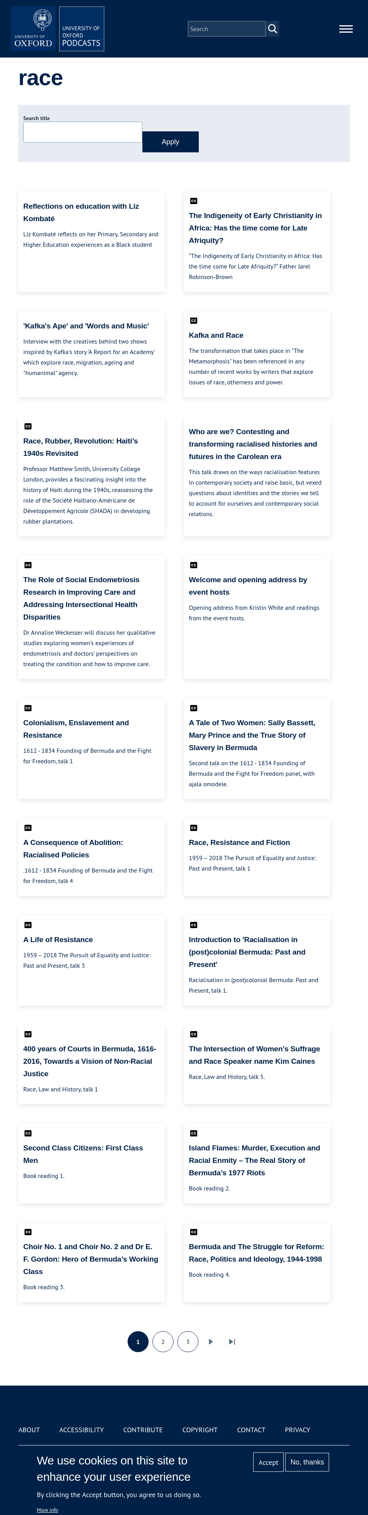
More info (47, 1509)
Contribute (143, 1429)
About (29, 1429)
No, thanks (307, 1462)
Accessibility (81, 1429)
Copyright (200, 1429)
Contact (251, 1429)
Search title (36, 118)
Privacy (297, 1429)
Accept (269, 1462)
